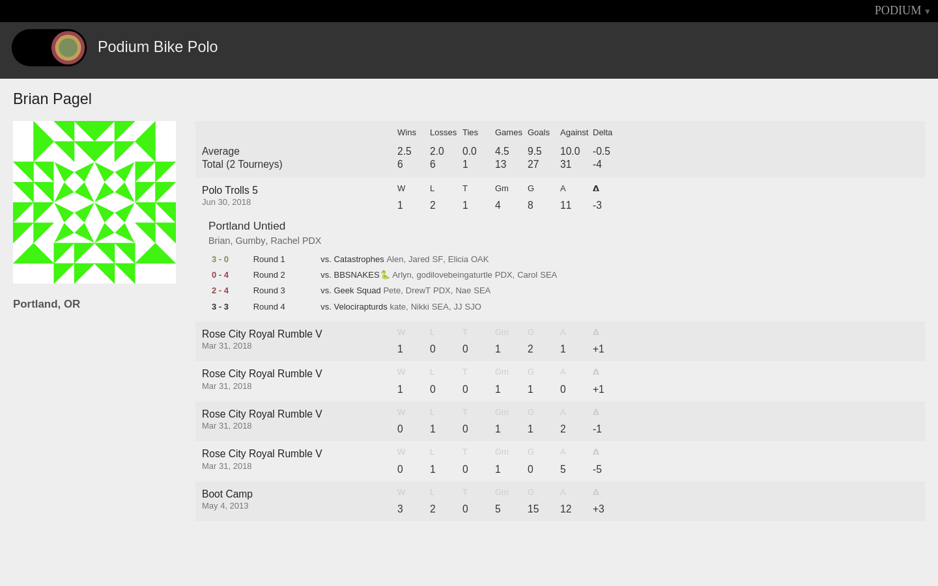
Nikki (420, 307)
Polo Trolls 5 (230, 190)
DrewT (418, 290)
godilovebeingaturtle (454, 275)
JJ (458, 307)
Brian (219, 240)
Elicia (458, 259)
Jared (419, 259)
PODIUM (898, 10)
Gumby (250, 240)
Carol (527, 275)
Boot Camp (227, 493)
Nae (463, 290)
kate (398, 307)
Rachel (285, 240)
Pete (392, 290)
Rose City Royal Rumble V (262, 334)
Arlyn (402, 275)
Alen (394, 259)
